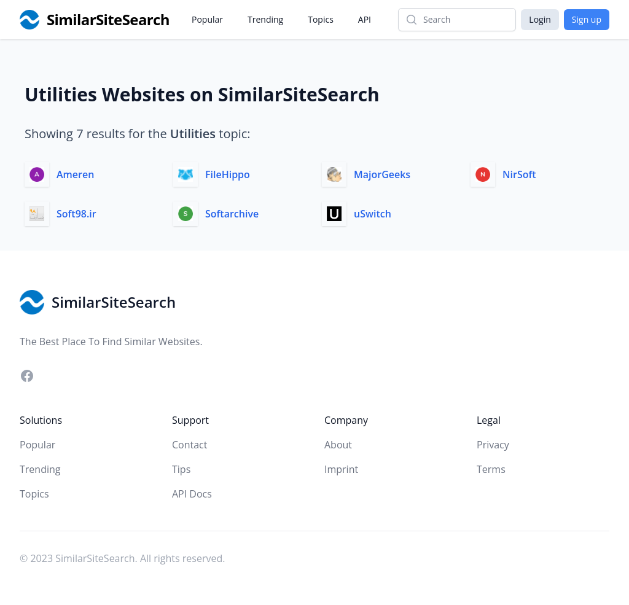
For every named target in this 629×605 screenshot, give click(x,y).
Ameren (75, 174)
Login (539, 19)
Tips (181, 469)
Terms (491, 469)
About (338, 444)
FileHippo (227, 174)
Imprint (341, 469)
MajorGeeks (382, 174)
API (364, 19)
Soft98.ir (76, 214)
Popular (207, 19)
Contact (189, 444)
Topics (321, 19)
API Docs (192, 494)
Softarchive (232, 214)
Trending (265, 19)
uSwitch (372, 214)
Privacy (493, 444)
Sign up (586, 19)
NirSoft (519, 174)
